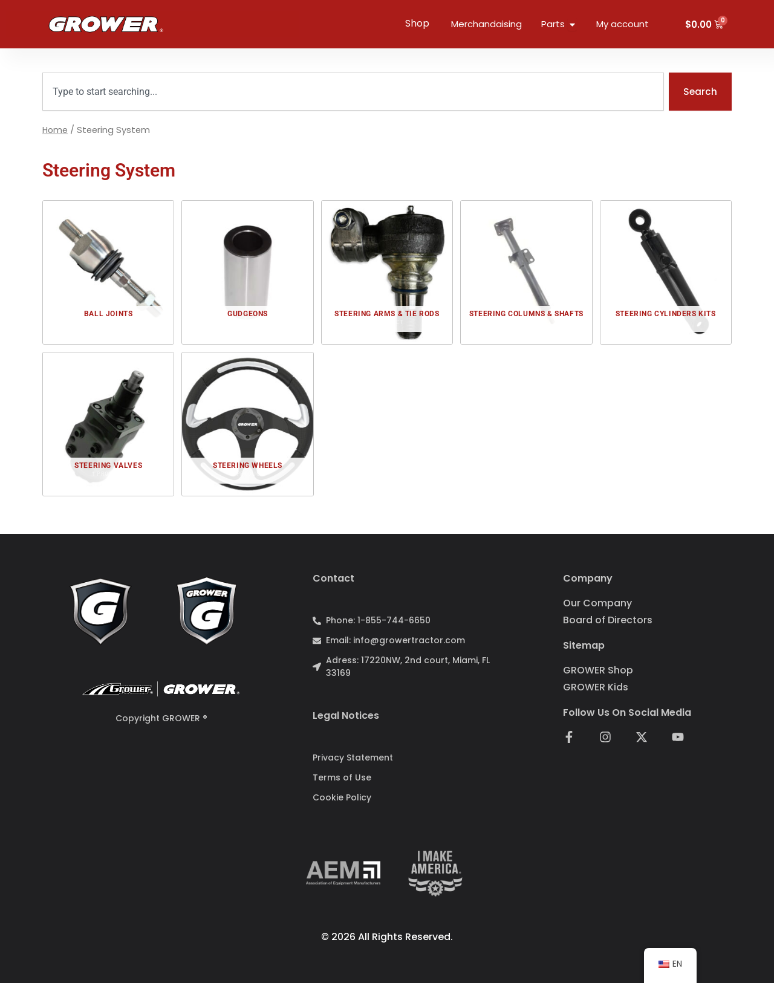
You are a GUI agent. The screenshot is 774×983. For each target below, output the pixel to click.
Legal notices (346, 715)
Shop (417, 23)
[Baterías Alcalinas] (108, 273)
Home (55, 131)
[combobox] (352, 92)
